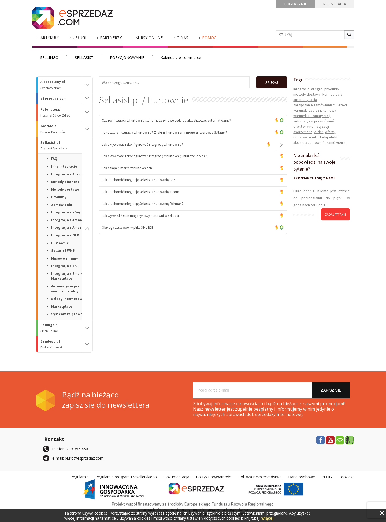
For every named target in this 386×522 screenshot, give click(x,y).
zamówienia (336, 142)
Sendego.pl (61, 344)
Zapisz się (331, 390)
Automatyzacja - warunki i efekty (65, 289)
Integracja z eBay (66, 212)
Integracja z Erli (64, 266)
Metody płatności (65, 181)
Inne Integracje (64, 166)
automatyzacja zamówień (313, 121)
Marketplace (61, 306)
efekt (342, 105)
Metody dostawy (65, 189)
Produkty (58, 197)
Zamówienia (61, 204)
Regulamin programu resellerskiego (126, 476)
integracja (301, 89)
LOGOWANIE (295, 3)
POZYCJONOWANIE (127, 57)
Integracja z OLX (65, 235)
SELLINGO (49, 57)
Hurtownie (60, 243)
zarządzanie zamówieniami (314, 105)
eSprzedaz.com (53, 98)
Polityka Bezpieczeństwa (259, 476)
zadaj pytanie (335, 214)
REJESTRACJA (334, 3)
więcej (267, 518)
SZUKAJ (271, 82)
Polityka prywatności (214, 476)
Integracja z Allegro (67, 174)
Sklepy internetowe (67, 298)
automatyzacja (305, 99)
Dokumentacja (176, 476)
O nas (182, 37)
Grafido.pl (61, 129)
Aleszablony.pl (61, 85)
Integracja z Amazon (68, 227)
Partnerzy (111, 37)
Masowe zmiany (64, 258)
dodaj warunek (305, 137)
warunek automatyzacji (311, 115)
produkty (331, 89)
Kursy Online (149, 37)
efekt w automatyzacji (311, 126)
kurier (318, 131)
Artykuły (49, 37)
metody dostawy (307, 94)
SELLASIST (84, 57)
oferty (330, 131)
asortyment (302, 131)
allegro (316, 89)
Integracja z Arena (66, 220)
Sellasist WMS (63, 250)
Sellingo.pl (61, 328)
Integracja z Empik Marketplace (67, 276)
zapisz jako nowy (322, 110)
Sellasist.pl (61, 145)
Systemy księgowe (67, 314)
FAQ (54, 158)
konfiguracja (332, 94)
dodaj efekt (328, 137)
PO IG (327, 476)
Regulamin (79, 476)
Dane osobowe (301, 476)
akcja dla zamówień (309, 142)
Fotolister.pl (61, 112)
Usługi (79, 37)
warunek (300, 110)
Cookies (345, 476)
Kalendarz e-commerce (181, 57)
